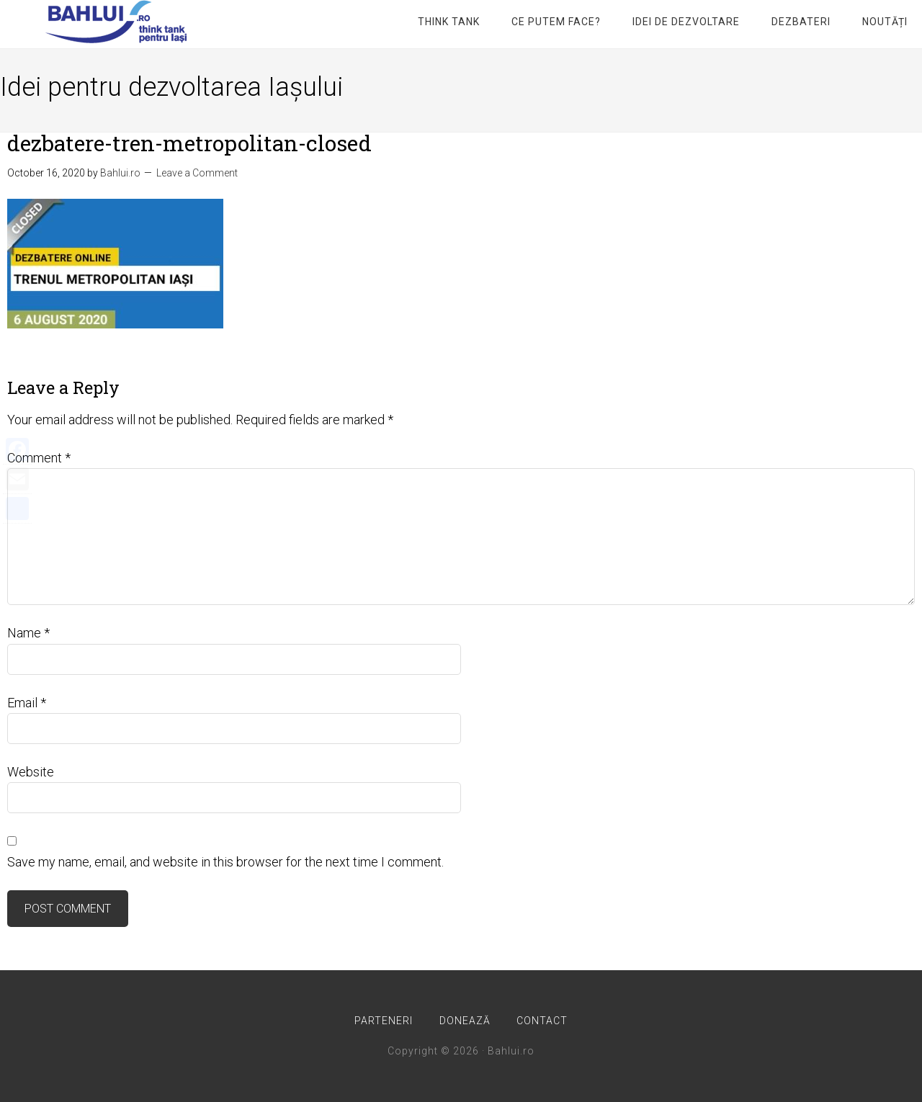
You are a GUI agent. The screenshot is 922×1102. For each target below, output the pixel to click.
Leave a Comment (197, 173)
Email (26, 702)
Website (30, 771)
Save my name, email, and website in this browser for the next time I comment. (225, 861)
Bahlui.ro (115, 21)
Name (28, 632)
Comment (39, 457)
